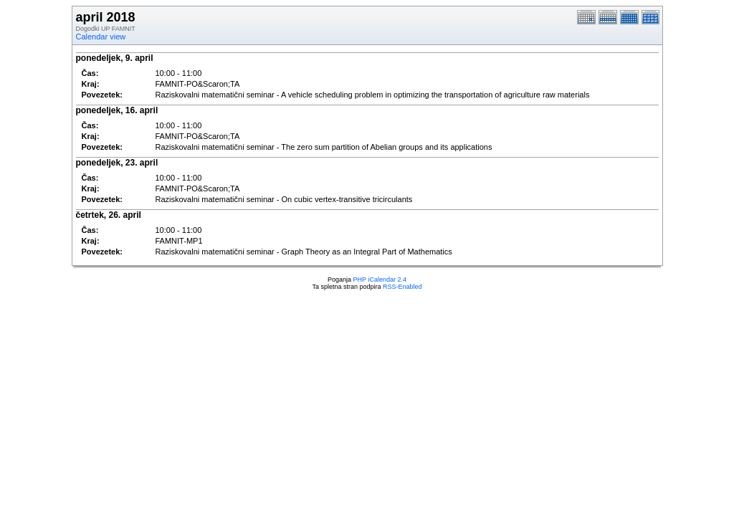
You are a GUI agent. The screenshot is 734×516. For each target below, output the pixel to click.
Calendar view (101, 36)
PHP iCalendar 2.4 (379, 279)
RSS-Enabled (402, 286)
